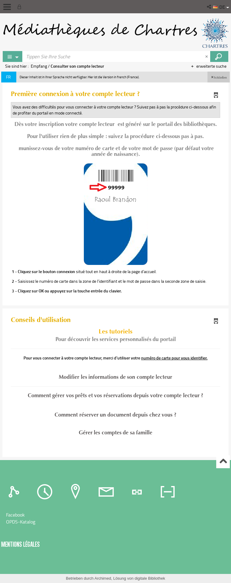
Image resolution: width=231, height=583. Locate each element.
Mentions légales (20, 544)
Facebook (15, 514)
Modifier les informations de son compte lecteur (115, 377)
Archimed (102, 578)
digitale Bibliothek (149, 578)
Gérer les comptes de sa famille (116, 432)
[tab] (15, 491)
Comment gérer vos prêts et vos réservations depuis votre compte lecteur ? (116, 396)
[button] (209, 6)
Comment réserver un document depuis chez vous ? (115, 414)
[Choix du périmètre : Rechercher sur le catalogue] (13, 56)
